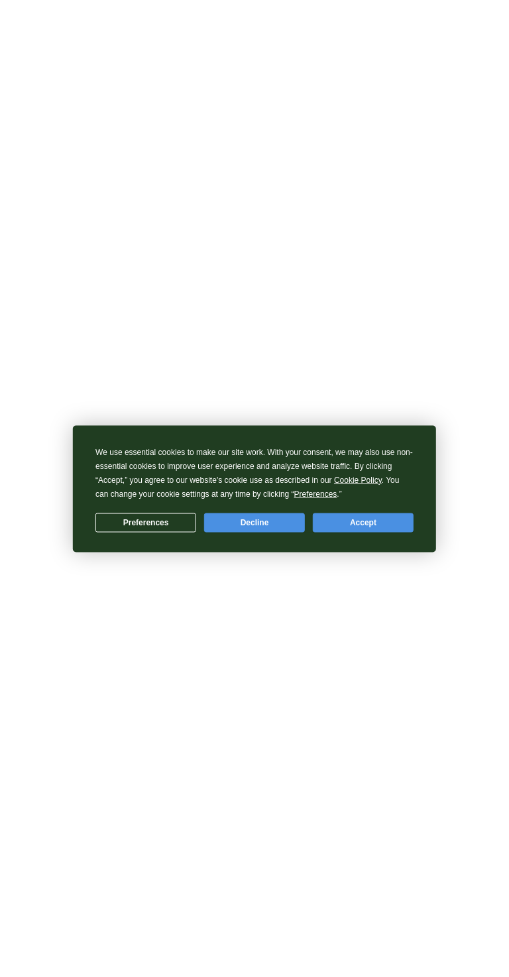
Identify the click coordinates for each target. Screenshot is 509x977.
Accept (363, 522)
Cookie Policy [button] (358, 479)
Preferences (146, 522)
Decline (255, 522)
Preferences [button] (315, 493)
